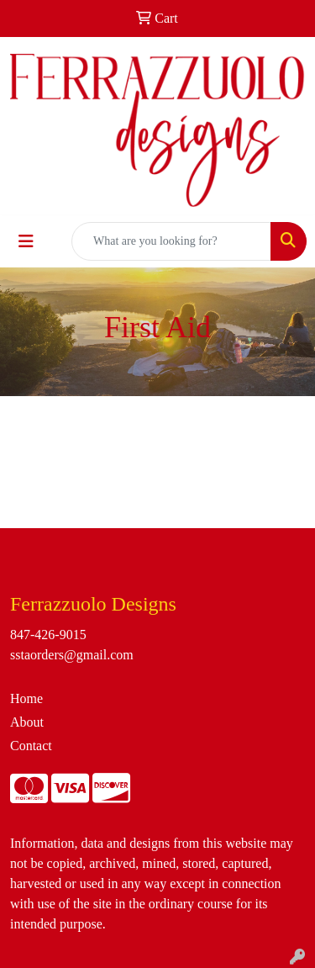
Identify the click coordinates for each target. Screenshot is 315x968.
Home (26, 698)
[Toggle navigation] (26, 241)
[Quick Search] (171, 241)
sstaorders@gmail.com (72, 655)
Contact (31, 745)
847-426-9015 (48, 634)
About (27, 722)
